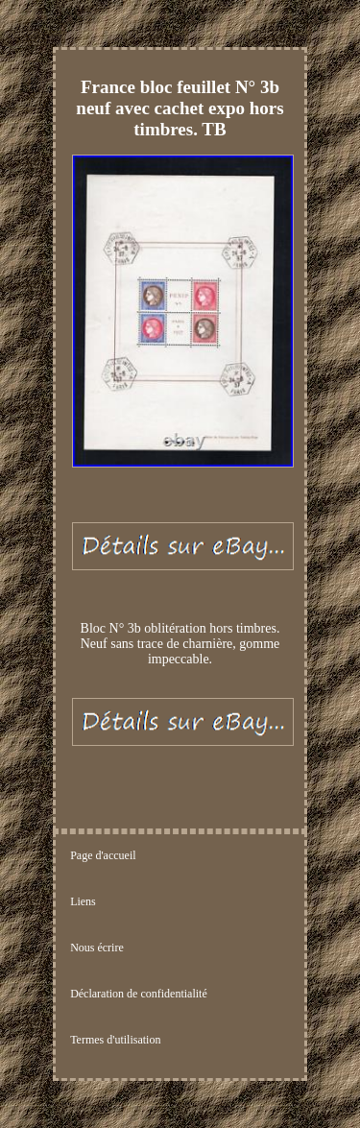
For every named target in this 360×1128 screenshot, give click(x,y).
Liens (83, 901)
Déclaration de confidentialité (138, 993)
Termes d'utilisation (115, 1039)
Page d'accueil (102, 855)
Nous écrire (97, 947)
